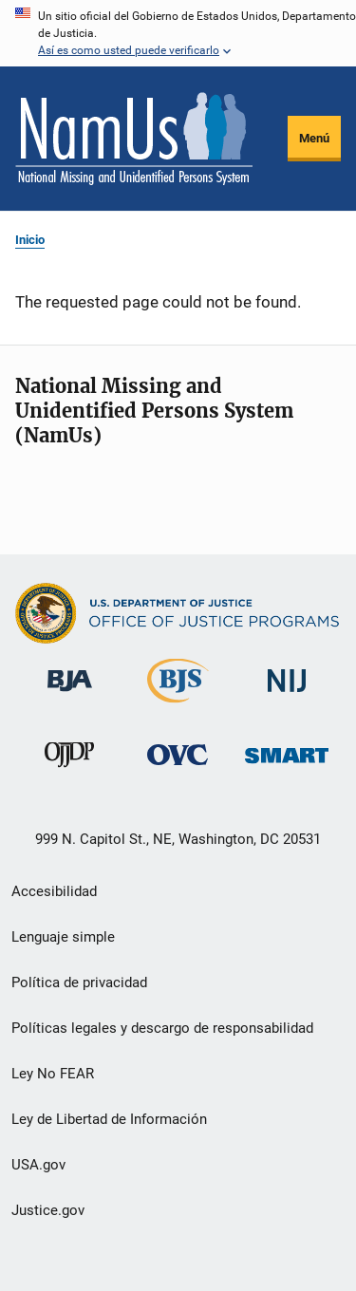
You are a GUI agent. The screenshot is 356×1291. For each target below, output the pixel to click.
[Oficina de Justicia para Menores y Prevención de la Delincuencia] (69, 771)
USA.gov (38, 1164)
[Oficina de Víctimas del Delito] (177, 768)
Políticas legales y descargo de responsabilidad (162, 1028)
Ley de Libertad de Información (109, 1119)
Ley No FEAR (52, 1073)
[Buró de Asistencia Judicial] (69, 695)
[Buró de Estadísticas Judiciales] (178, 706)
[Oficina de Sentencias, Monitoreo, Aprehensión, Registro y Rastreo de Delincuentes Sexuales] (286, 766)
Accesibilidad (54, 891)
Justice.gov (47, 1210)
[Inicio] (134, 138)
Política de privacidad (79, 982)
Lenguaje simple (63, 936)
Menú (314, 138)
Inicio (30, 240)
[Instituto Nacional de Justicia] (287, 695)
